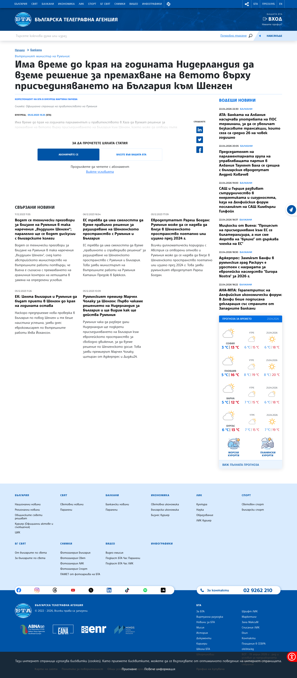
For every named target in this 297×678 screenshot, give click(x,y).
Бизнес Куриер (160, 515)
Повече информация (159, 669)
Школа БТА (203, 649)
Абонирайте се (68, 154)
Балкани (48, 4)
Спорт (92, 4)
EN (280, 4)
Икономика (66, 4)
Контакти (249, 638)
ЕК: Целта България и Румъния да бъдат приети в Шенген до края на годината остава (46, 301)
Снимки (119, 4)
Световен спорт (253, 504)
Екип (245, 633)
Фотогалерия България (75, 552)
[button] (168, 4)
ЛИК (81, 4)
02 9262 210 (257, 590)
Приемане (129, 669)
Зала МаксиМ (250, 622)
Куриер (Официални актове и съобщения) (34, 525)
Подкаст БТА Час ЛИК (119, 563)
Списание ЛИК (250, 627)
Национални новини (28, 504)
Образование (204, 515)
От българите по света (31, 552)
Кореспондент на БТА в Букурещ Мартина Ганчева (46, 99)
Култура (201, 504)
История (202, 633)
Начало (20, 50)
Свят (34, 4)
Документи (203, 638)
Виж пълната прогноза (240, 465)
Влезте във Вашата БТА (131, 154)
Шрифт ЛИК (250, 611)
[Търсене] (250, 36)
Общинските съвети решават (28, 517)
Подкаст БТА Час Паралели (123, 558)
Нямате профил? (272, 24)
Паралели (66, 509)
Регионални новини (27, 509)
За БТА (200, 611)
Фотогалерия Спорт (73, 569)
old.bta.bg (248, 649)
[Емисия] (260, 35)
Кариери (201, 643)
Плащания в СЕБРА (253, 643)
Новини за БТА (205, 622)
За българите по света (30, 558)
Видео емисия (114, 552)
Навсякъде (274, 36)
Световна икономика (165, 504)
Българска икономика (165, 509)
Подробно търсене (233, 35)
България (20, 4)
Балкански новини (117, 504)
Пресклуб (268, 4)
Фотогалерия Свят (72, 558)
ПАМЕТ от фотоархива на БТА (80, 574)
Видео (134, 4)
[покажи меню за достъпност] (292, 657)
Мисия (200, 627)
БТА (255, 4)
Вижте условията (100, 171)
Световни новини (72, 504)
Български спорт (253, 509)
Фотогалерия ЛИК (72, 563)
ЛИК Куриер (203, 520)
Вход (275, 19)
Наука (200, 509)
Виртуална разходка (209, 616)
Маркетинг (249, 616)
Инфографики (152, 4)
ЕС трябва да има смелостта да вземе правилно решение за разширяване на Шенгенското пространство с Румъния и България (113, 229)
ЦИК (17, 532)
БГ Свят (105, 4)
